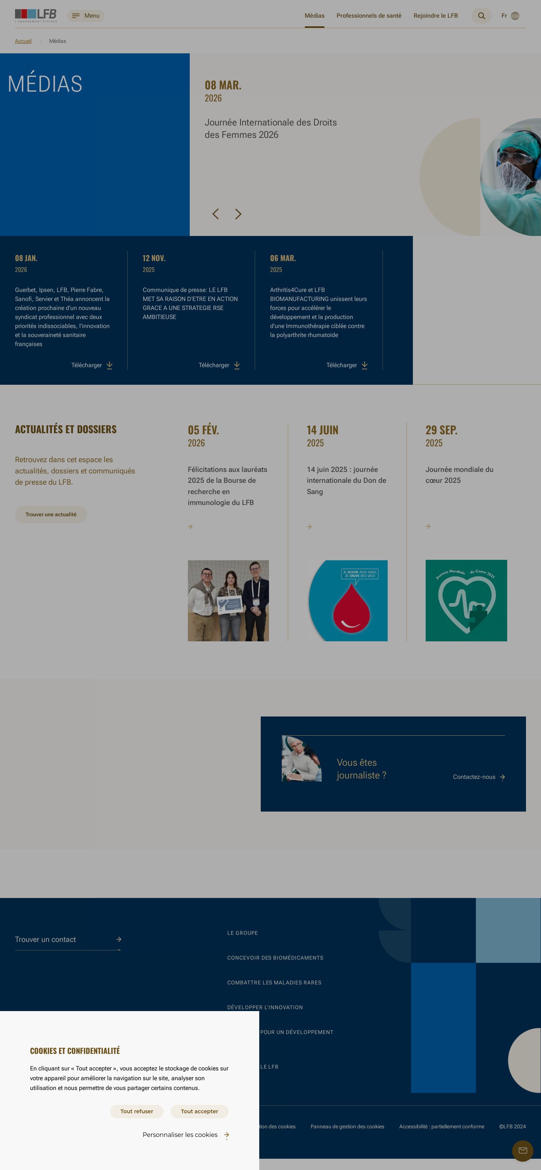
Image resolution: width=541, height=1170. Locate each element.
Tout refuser (124, 1110)
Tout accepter (195, 1110)
